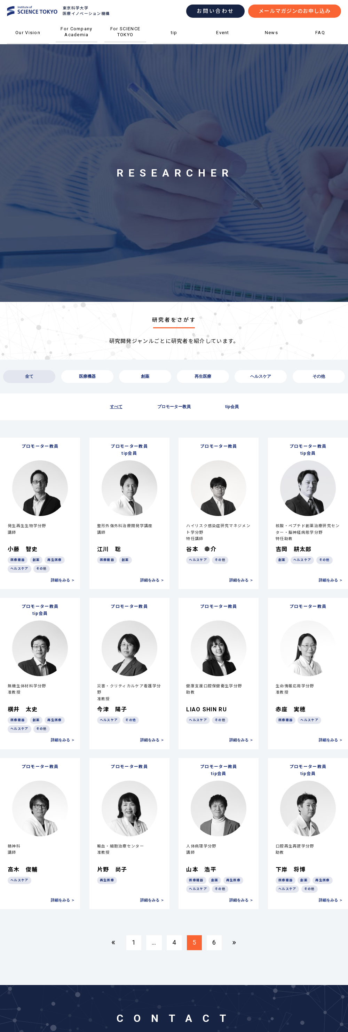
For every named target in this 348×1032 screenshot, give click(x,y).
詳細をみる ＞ (63, 580)
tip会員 (232, 406)
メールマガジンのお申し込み (295, 11)
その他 (319, 376)
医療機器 (87, 376)
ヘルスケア (260, 376)
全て (29, 376)
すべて (116, 406)
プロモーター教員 (174, 406)
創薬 (145, 376)
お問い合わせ (215, 11)
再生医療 (203, 376)
